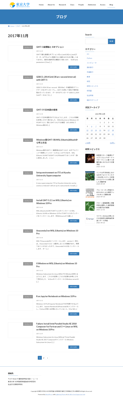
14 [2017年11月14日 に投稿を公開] (96, 130)
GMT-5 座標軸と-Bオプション (50, 47)
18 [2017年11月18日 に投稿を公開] (113, 130)
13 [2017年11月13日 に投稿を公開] (92, 130)
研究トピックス (92, 86)
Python (89, 58)
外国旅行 (90, 72)
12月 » (112, 143)
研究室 (89, 91)
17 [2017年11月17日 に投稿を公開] (109, 130)
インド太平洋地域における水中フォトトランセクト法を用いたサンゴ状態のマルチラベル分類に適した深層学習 (105, 177)
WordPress (49, 394)
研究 (88, 81)
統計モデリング (92, 100)
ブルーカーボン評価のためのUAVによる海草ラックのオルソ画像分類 (105, 192)
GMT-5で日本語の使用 (46, 109)
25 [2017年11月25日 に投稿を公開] (113, 134)
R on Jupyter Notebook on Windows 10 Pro (56, 296)
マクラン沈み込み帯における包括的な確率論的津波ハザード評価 (105, 218)
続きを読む (73, 67)
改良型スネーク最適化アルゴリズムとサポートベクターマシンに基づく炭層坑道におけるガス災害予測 (105, 159)
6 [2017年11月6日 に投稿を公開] (91, 126)
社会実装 (90, 95)
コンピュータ (92, 63)
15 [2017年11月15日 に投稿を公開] (100, 130)
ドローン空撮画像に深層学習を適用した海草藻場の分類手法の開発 (105, 205)
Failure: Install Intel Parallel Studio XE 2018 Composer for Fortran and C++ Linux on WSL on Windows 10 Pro (57, 326)
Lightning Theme (61, 394)
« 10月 (87, 143)
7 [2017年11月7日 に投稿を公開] (95, 126)
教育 (88, 77)
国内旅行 (90, 67)
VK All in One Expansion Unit (76, 394)
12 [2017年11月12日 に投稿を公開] (87, 130)
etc (88, 54)
